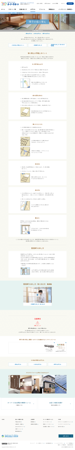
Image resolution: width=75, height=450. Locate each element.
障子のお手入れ (46, 33)
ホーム (3, 9)
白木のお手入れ (37, 33)
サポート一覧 (12, 9)
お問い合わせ (47, 3)
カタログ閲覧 (55, 3)
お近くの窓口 (40, 3)
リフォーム (42, 9)
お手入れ (32, 9)
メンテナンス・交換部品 (65, 9)
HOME (9, 12)
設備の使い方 (23, 9)
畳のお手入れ (29, 33)
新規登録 (70, 3)
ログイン (63, 3)
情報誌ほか (52, 9)
